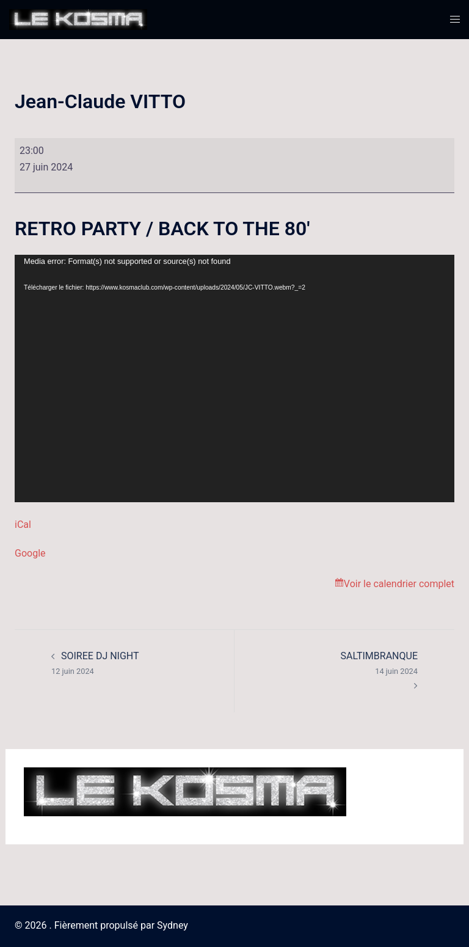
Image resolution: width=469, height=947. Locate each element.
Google (30, 553)
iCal (23, 524)
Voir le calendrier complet (399, 584)
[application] (234, 378)
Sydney (172, 925)
